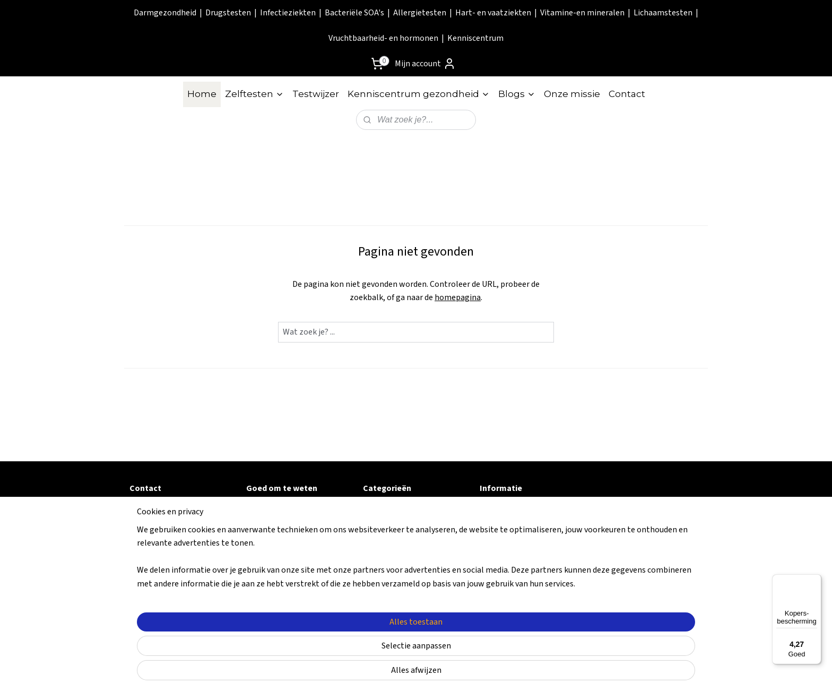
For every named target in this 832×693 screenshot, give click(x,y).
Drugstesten (228, 13)
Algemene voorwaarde (289, 532)
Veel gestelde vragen (286, 508)
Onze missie (572, 94)
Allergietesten (419, 13)
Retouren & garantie (285, 521)
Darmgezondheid (165, 13)
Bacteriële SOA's (354, 13)
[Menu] (815, 580)
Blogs (516, 94)
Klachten (263, 568)
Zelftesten (254, 94)
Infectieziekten (288, 13)
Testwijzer (315, 94)
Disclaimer (266, 556)
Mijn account (425, 63)
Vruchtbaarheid (392, 592)
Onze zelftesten (510, 521)
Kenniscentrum (475, 38)
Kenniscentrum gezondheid (419, 94)
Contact (627, 94)
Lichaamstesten (663, 13)
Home (201, 94)
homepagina (458, 297)
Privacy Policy (273, 544)
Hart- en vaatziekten (493, 13)
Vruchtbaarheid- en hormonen (383, 38)
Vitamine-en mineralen (582, 13)
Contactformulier (163, 508)
